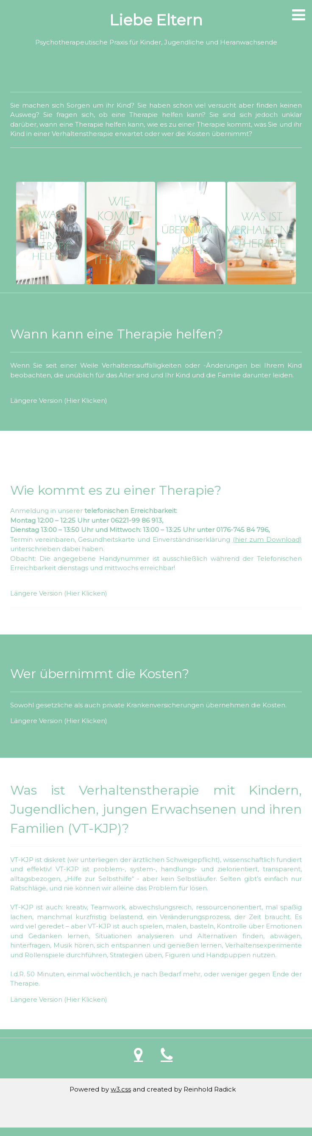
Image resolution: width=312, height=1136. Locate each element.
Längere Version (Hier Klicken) (58, 400)
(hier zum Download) (267, 539)
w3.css (121, 1089)
